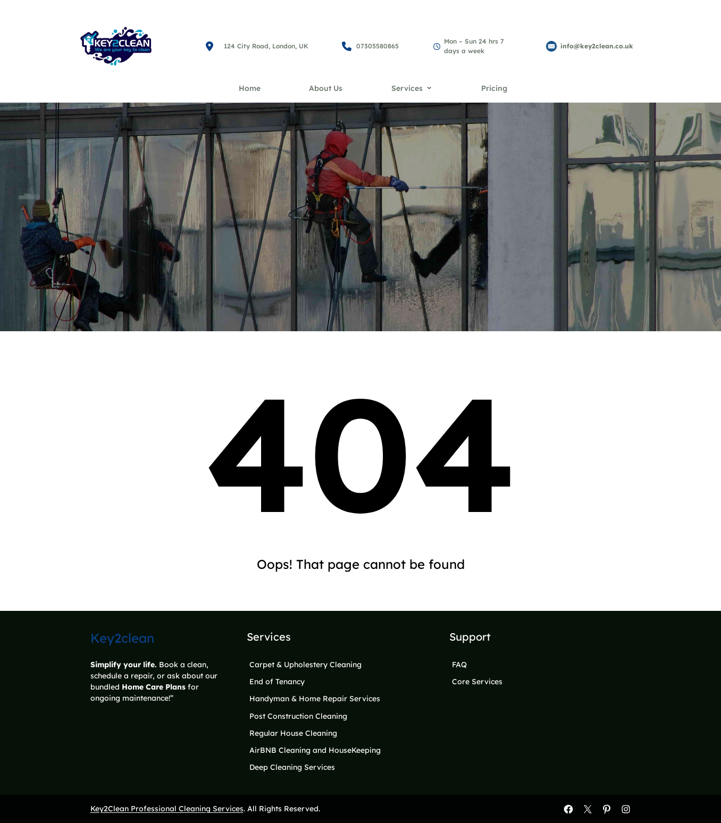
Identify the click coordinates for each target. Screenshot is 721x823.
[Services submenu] (429, 87)
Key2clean (122, 638)
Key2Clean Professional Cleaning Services (167, 808)
